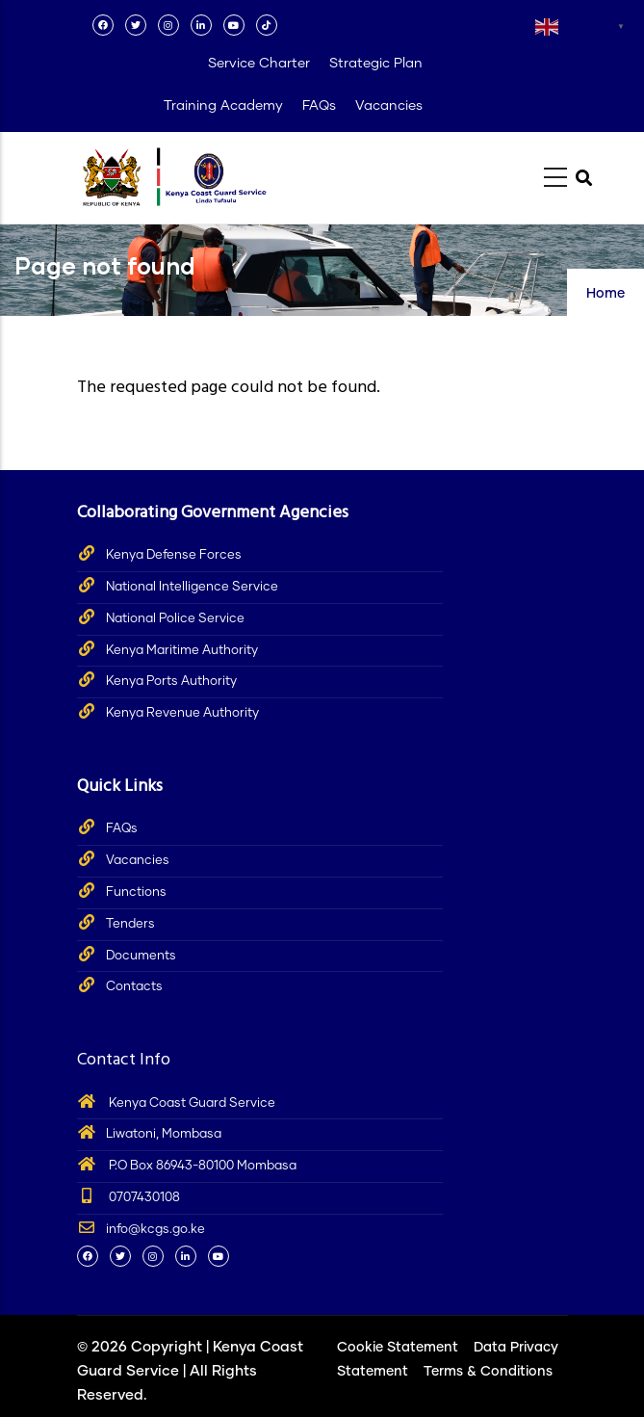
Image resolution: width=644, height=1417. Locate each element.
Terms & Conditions (488, 1371)
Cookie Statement (397, 1347)
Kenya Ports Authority (171, 681)
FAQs (319, 106)
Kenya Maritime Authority (182, 650)
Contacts (134, 987)
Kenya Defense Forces (174, 555)
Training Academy (223, 106)
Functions (136, 892)
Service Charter (259, 63)
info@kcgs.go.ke (141, 1229)
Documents (141, 956)
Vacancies (389, 106)
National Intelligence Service (192, 587)
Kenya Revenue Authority (182, 713)
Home (605, 294)
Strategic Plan (376, 63)
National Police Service (175, 619)
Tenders (130, 924)
